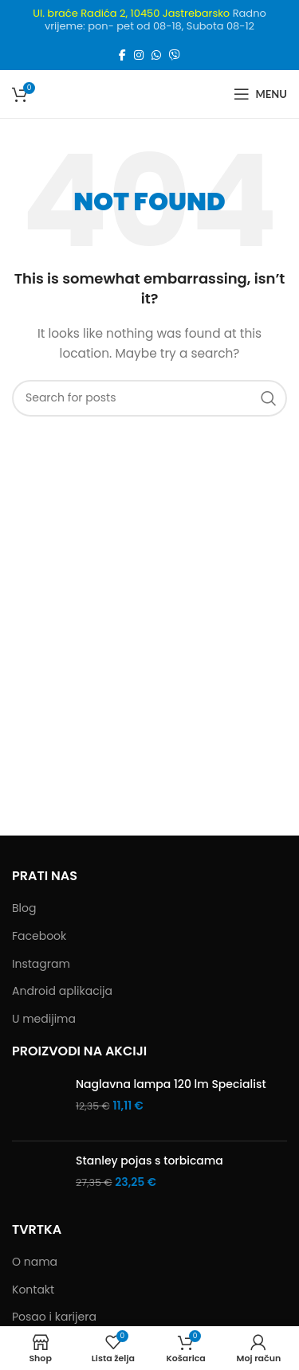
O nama (34, 1262)
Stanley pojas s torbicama (149, 1160)
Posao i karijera (54, 1317)
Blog (24, 908)
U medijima (44, 1019)
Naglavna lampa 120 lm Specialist (171, 1084)
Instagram (41, 964)
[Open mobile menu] (260, 94)
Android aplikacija (62, 991)
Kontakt (33, 1290)
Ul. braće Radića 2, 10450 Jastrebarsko (131, 13)
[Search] (149, 398)
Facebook (39, 936)
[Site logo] (146, 93)
